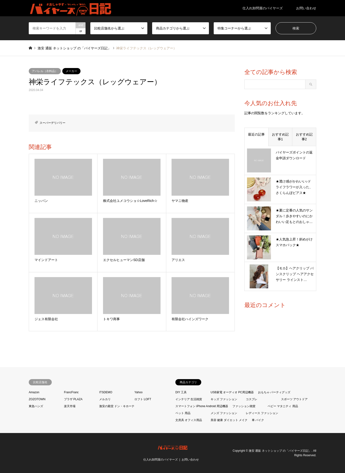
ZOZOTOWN (37, 399)
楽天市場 (69, 406)
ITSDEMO (105, 392)
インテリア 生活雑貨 (188, 399)
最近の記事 (256, 134)
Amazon (34, 392)
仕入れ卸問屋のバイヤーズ (262, 8)
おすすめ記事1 (280, 136)
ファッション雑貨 (243, 406)
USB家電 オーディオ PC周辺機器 (232, 392)
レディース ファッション (262, 413)
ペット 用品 (182, 413)
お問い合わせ (306, 8)
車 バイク (258, 420)
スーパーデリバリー (52, 123)
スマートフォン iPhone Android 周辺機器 (201, 406)
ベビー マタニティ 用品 (283, 406)
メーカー (71, 71)
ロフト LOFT (142, 399)
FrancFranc (71, 392)
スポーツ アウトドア (294, 399)
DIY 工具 (181, 392)
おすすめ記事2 (304, 136)
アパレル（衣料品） (45, 71)
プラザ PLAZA (73, 399)
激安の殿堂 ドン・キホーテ (116, 406)
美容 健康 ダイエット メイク (229, 420)
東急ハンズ (36, 406)
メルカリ (105, 399)
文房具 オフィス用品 (188, 420)
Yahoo (138, 392)
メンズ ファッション (224, 413)
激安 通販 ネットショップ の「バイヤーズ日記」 (280, 450)
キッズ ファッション (224, 399)
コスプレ (251, 399)
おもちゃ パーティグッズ (274, 392)
